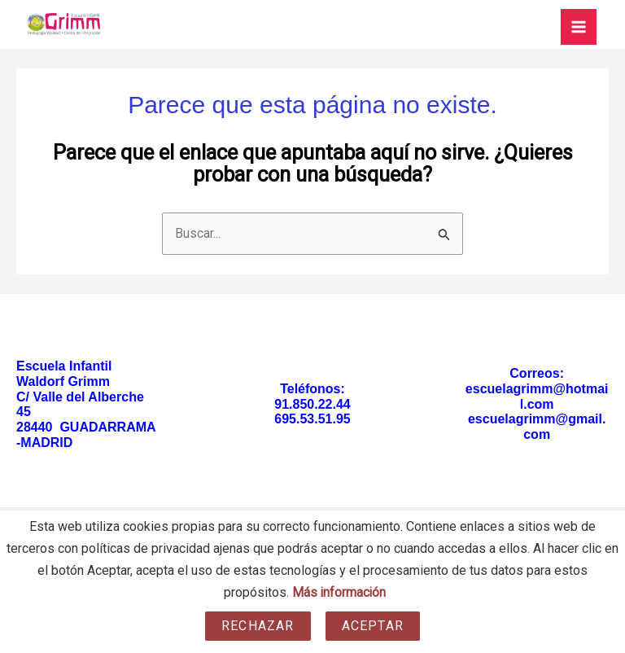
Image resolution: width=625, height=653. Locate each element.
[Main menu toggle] (579, 27)
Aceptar (373, 625)
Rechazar (258, 625)
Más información (339, 593)
